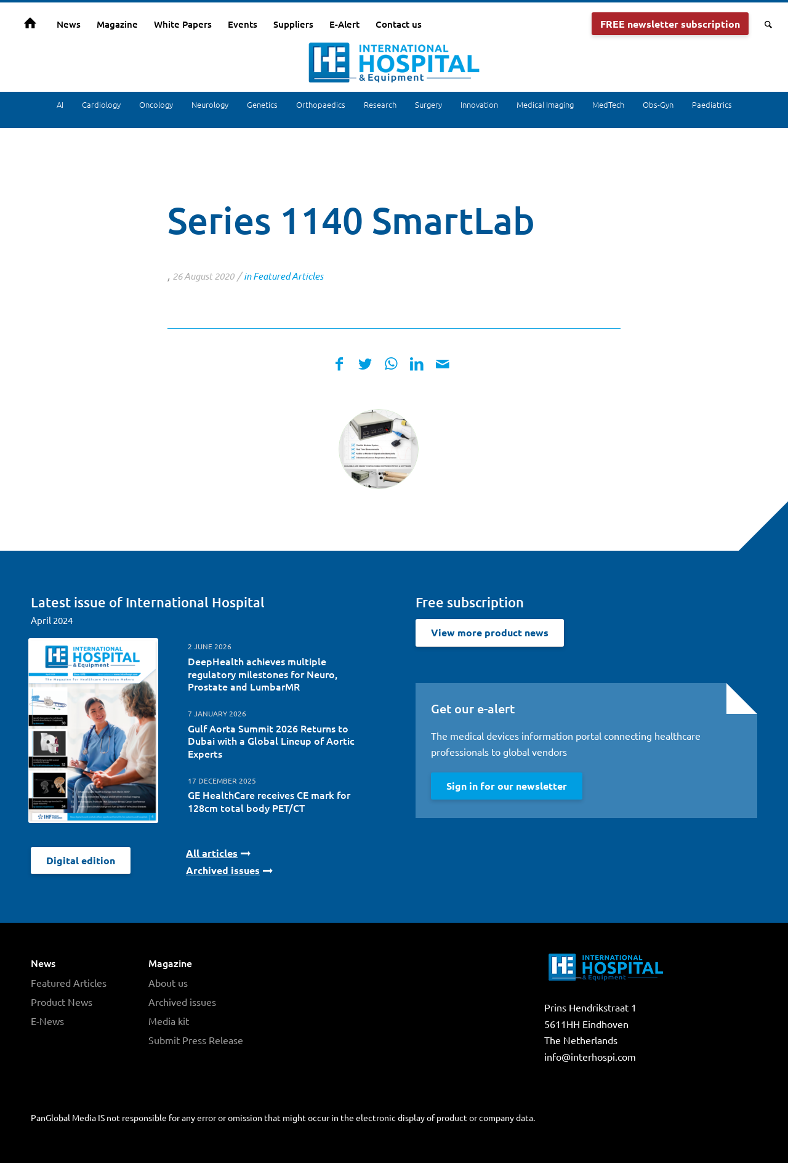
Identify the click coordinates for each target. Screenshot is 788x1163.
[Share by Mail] (442, 364)
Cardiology (101, 104)
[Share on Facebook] (339, 364)
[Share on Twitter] (365, 364)
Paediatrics (712, 104)
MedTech (608, 104)
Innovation (479, 104)
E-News (47, 1019)
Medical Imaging (545, 104)
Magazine (170, 963)
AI (60, 104)
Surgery (428, 104)
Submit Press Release (195, 1038)
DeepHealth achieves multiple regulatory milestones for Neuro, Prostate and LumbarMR (262, 674)
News (43, 963)
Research (380, 104)
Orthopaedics (320, 104)
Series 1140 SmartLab (351, 220)
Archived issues (182, 1000)
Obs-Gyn (658, 104)
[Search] (764, 24)
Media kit (168, 1019)
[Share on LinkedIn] (417, 364)
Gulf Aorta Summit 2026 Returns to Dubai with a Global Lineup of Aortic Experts (271, 741)
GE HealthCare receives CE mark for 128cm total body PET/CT (269, 801)
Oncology (156, 104)
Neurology (209, 104)
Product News (61, 1000)
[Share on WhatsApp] (391, 364)
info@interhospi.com (590, 1056)
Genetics (262, 104)
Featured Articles (288, 276)
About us (168, 982)
